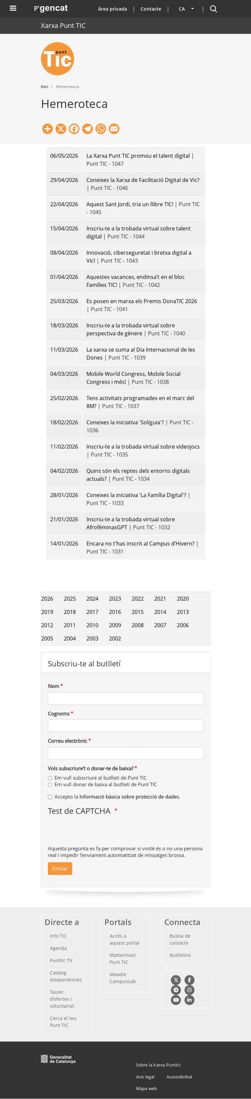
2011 (70, 625)
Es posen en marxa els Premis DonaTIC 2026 (141, 301)
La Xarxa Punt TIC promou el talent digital (138, 155)
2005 (47, 638)
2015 (138, 612)
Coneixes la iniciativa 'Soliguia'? (125, 422)
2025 (70, 598)
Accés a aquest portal (125, 939)
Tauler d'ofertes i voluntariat (62, 999)
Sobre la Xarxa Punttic (158, 1065)
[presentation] (98, 832)
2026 (47, 598)
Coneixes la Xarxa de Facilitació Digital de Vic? (142, 180)
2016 (115, 612)
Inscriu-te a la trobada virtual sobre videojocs (143, 446)
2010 (92, 625)
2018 (70, 612)
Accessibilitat (180, 1077)
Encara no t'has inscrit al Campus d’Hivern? (140, 543)
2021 (160, 598)
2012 (47, 625)
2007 (160, 625)
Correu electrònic (67, 740)
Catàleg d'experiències (66, 976)
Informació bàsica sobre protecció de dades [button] (129, 796)
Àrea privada (112, 9)
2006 (183, 625)
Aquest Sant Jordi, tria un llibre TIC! (129, 204)
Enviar (60, 868)
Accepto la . (117, 796)
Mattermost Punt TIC (123, 958)
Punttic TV (61, 960)
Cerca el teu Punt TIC (63, 1021)
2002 (115, 638)
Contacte (151, 9)
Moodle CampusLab (123, 977)
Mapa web (146, 1088)
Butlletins (180, 955)
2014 (160, 612)
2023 (115, 598)
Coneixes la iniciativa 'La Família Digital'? (136, 495)
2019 (47, 612)
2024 (92, 598)
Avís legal (145, 1077)
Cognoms (58, 713)
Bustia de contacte (180, 939)
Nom (53, 686)
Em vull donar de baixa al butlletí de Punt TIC (106, 784)
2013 (183, 612)
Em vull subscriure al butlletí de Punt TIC (101, 777)
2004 (70, 638)
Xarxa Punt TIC (63, 25)
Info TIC (58, 936)
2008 (138, 625)
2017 (92, 612)
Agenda (58, 948)
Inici (44, 86)
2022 (138, 598)
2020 (183, 598)
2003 (92, 638)
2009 (115, 625)
